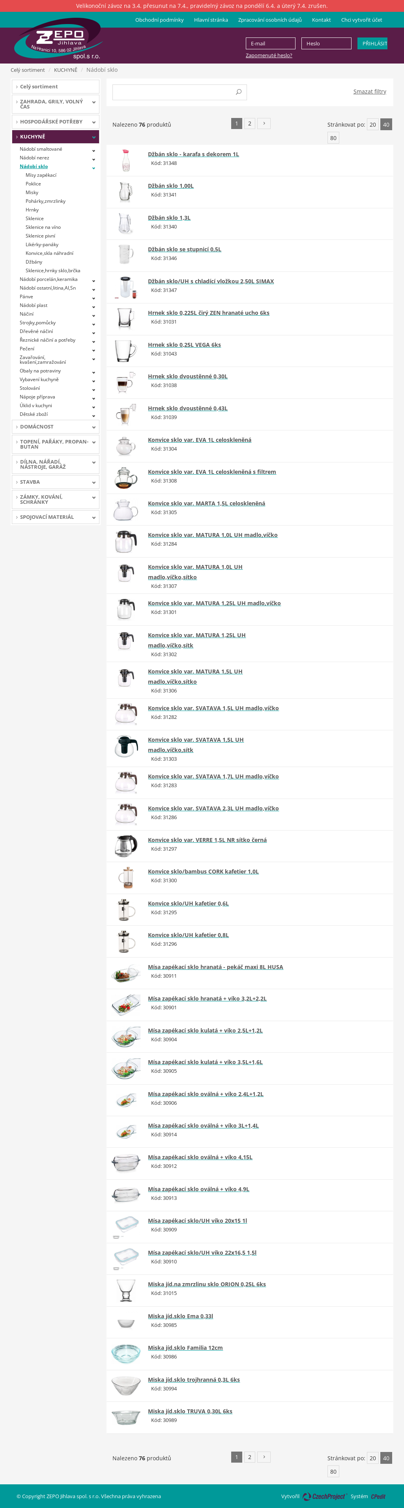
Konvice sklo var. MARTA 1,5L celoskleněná (206, 503)
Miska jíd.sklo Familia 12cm (185, 1347)
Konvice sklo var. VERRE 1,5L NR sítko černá (207, 840)
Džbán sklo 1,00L (171, 185)
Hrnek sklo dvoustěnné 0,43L (188, 408)
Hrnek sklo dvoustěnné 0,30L (188, 376)
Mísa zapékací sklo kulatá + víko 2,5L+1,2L (205, 1030)
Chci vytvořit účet (361, 19)
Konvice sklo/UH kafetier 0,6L (188, 903)
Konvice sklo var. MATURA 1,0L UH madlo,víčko (213, 535)
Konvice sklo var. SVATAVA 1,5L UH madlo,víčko (213, 708)
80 (333, 138)
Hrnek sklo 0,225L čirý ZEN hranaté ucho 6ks (208, 312)
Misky (32, 192)
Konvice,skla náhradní (49, 253)
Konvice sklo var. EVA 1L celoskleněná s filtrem (212, 471)
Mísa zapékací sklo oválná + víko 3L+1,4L (203, 1125)
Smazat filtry (370, 91)
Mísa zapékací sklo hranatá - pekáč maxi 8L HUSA (215, 967)
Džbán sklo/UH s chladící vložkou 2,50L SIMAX (211, 281)
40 (386, 124)
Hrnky (32, 209)
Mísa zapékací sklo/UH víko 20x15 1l (197, 1220)
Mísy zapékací (41, 175)
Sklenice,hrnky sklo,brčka (53, 270)
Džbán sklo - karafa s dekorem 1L (193, 154)
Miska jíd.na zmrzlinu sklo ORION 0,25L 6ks (207, 1284)
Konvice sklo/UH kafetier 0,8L (188, 935)
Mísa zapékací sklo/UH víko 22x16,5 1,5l (202, 1252)
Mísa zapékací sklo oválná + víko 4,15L (200, 1157)
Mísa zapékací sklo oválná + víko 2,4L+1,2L (206, 1094)
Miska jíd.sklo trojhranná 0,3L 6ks (194, 1379)
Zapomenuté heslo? (269, 55)
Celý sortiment (28, 69)
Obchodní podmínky (159, 19)
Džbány (34, 261)
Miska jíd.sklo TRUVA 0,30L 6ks (190, 1411)
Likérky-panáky (42, 244)
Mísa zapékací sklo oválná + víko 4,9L (198, 1189)
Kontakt (321, 19)
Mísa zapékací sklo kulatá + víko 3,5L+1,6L (205, 1062)
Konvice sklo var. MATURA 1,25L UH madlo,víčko (214, 603)
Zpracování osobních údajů (270, 19)
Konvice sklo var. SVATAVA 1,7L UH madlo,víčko (213, 776)
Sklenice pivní (40, 235)
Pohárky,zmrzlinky (45, 201)
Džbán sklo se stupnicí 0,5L (184, 249)
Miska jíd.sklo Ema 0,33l (180, 1316)
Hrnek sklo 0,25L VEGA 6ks (184, 344)
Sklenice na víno (43, 227)
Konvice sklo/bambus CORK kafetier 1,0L (203, 871)
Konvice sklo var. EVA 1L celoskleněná (199, 439)
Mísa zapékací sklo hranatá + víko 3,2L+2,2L (207, 998)
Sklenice (35, 218)
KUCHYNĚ (65, 69)
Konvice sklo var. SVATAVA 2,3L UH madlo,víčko (213, 808)
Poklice (33, 183)
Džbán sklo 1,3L (169, 217)
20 (373, 124)
